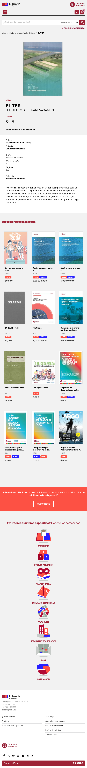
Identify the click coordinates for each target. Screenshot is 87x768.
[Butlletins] (27, 756)
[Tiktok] (32, 756)
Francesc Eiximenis (15, 178)
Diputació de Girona (15, 148)
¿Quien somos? (8, 716)
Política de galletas (53, 730)
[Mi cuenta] (77, 12)
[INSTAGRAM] (18, 756)
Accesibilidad (51, 734)
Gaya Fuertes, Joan (15, 142)
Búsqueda (73, 28)
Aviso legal (49, 716)
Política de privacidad (54, 725)
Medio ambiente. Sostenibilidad (20, 129)
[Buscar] (82, 22)
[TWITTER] (9, 756)
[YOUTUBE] (13, 756)
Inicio (4, 33)
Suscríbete (43, 504)
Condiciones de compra (55, 721)
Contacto (6, 721)
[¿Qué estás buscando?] (30, 22)
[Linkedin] (23, 756)
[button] (82, 12)
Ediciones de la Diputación (13, 725)
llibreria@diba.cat (9, 710)
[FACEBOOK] (4, 756)
